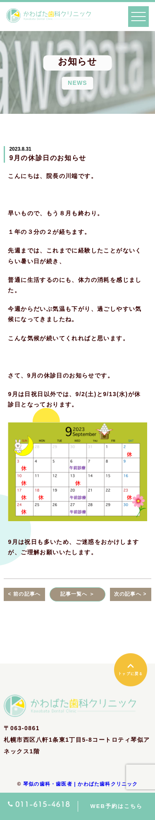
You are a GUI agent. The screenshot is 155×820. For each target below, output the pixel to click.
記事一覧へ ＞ (77, 594)
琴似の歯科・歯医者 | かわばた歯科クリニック (80, 784)
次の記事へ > (130, 594)
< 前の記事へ (24, 594)
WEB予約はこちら (117, 806)
